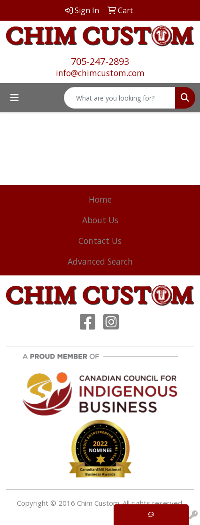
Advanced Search (100, 261)
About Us (100, 220)
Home (100, 199)
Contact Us (100, 240)
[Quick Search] (120, 98)
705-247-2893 (100, 61)
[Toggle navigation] (14, 97)
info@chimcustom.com (100, 72)
